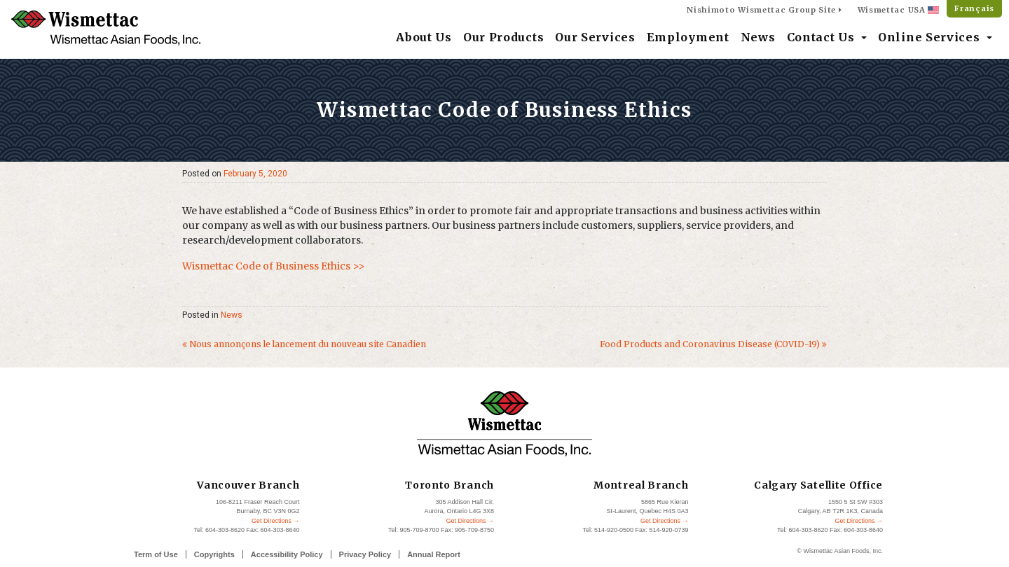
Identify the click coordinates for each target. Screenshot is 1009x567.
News (758, 37)
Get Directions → (276, 520)
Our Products (503, 37)
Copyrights (214, 554)
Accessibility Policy (287, 554)
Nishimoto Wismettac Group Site (764, 10)
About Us (424, 37)
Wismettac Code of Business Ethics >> (273, 266)
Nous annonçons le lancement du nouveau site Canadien (304, 344)
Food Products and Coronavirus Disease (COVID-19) (713, 344)
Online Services (930, 37)
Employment (688, 37)
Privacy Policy (365, 554)
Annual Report (433, 554)
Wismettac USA (899, 10)
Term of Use (156, 554)
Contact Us (822, 37)
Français (974, 8)
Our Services (595, 37)
